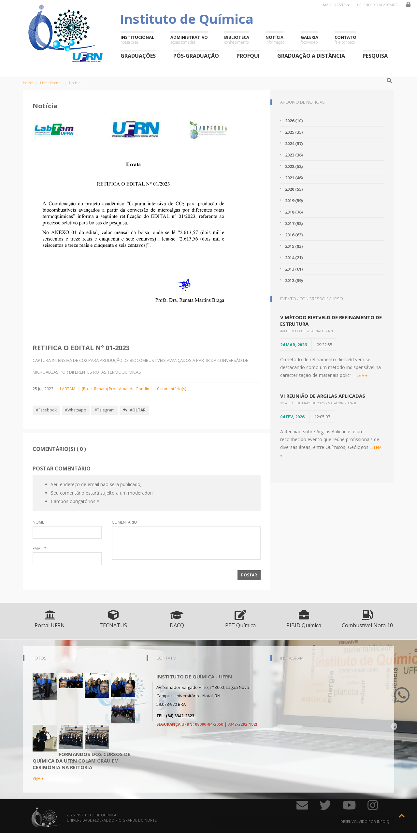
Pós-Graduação (196, 55)
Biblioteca (236, 39)
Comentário (124, 522)
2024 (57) (294, 143)
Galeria (309, 39)
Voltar (134, 410)
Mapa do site (336, 4)
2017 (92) (294, 223)
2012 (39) (294, 280)
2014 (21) (294, 257)
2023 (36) (294, 155)
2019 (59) (294, 200)
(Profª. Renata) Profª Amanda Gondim (116, 389)
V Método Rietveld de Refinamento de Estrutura (331, 320)
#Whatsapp (75, 410)
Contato (345, 39)
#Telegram (104, 410)
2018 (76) (294, 212)
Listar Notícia (51, 82)
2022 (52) (294, 166)
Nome (40, 522)
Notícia (275, 39)
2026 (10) (294, 121)
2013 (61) (294, 269)
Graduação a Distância (311, 55)
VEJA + (38, 778)
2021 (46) (294, 178)
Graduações (138, 55)
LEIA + (362, 375)
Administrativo (189, 39)
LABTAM (67, 389)
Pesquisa (375, 55)
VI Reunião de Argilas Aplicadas (322, 396)
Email (40, 549)
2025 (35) (294, 132)
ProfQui (248, 55)
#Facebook (46, 410)
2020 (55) (294, 189)
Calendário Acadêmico (377, 4)
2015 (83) (294, 246)
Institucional (137, 39)
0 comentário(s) (171, 389)
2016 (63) (294, 235)
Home (28, 82)
